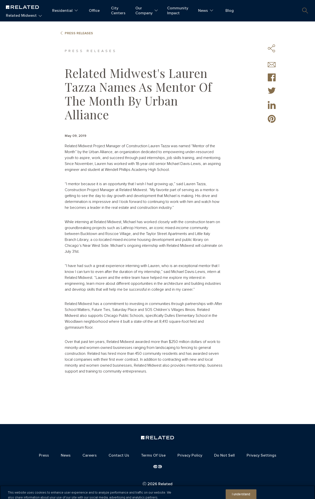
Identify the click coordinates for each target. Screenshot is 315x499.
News (203, 11)
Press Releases (79, 33)
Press (44, 455)
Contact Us (119, 455)
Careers (89, 455)
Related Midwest (21, 16)
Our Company (144, 10)
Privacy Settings (261, 455)
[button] (305, 11)
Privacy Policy (189, 455)
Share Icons (272, 48)
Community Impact (177, 10)
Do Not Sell (224, 455)
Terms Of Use (153, 455)
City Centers (118, 10)
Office (94, 11)
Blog (229, 11)
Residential (62, 11)
